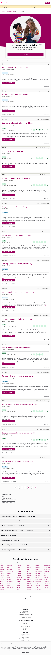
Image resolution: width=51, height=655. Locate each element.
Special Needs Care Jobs (25, 638)
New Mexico (38, 575)
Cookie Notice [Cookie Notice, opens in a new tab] (26, 649)
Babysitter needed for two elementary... (17, 348)
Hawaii (18, 587)
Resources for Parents (25, 616)
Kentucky (29, 573)
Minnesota (29, 585)
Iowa (28, 569)
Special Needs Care (25, 626)
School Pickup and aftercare (12, 151)
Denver (1, 583)
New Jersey (37, 573)
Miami (8, 567)
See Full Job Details (8, 82)
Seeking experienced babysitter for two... (17, 319)
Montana (37, 565)
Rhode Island (47, 565)
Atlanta (1, 565)
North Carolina (38, 579)
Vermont (46, 577)
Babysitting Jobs (11, 11)
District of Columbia (21, 579)
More (47, 80)
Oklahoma (37, 585)
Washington (46, 581)
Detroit (1, 585)
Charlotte (2, 573)
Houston (2, 589)
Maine (28, 577)
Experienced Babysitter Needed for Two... (17, 67)
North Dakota (38, 581)
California (19, 573)
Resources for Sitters (25, 617)
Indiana (29, 567)
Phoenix (8, 575)
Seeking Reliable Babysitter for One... (16, 94)
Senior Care (25, 628)
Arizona (18, 569)
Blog (30, 596)
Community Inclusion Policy (26, 614)
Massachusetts (30, 581)
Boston (1, 571)
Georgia (18, 585)
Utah (45, 575)
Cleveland (2, 577)
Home (3, 11)
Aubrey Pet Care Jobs (7, 498)
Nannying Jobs (25, 635)
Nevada (37, 569)
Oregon (37, 587)
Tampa (8, 585)
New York (37, 577)
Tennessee (46, 571)
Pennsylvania (38, 589)
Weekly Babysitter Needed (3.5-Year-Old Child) (19, 404)
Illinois (28, 565)
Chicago (2, 575)
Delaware (19, 581)
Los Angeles (9, 565)
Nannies (25, 623)
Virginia (45, 579)
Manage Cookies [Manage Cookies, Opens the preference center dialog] (25, 652)
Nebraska (37, 567)
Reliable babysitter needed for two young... (18, 376)
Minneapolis (9, 569)
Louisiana (29, 575)
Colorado (19, 575)
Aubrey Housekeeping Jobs (8, 502)
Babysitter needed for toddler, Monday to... (18, 235)
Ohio (36, 583)
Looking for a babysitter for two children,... (18, 123)
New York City (10, 571)
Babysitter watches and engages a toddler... (18, 461)
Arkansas (19, 571)
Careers (24, 596)
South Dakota (47, 569)
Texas (45, 573)
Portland (8, 577)
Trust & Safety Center (25, 612)
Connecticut (19, 577)
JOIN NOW (25, 54)
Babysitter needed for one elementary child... (19, 433)
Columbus (2, 579)
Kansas (28, 571)
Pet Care (25, 629)
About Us (17, 596)
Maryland (29, 579)
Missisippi (29, 587)
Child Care (25, 625)
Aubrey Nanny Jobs (6, 496)
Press (34, 596)
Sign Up (47, 2)
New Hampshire (38, 571)
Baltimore (2, 569)
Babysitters (25, 621)
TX (17, 11)
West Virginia (47, 583)
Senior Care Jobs (25, 640)
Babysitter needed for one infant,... (15, 207)
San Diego (9, 579)
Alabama (19, 565)
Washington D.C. (10, 587)
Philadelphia (9, 573)
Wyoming (46, 587)
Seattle (8, 583)
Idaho (18, 589)
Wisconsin (46, 585)
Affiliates (25, 611)
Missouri (29, 589)
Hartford (2, 587)
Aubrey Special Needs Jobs (8, 501)
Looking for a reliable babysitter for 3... (16, 178)
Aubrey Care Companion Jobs (9, 499)
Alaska (18, 567)
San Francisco (10, 581)
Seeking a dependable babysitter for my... (17, 264)
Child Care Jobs (25, 637)
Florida (18, 583)
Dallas (1, 581)
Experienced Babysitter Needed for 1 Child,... (19, 292)
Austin (1, 567)
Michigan (29, 583)
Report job (46, 86)
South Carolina (47, 567)
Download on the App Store (25, 604)
